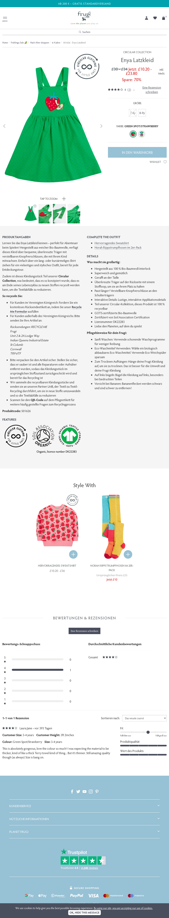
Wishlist (158, 162)
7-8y (132, 113)
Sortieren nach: (110, 718)
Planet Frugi (18, 831)
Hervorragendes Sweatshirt (112, 243)
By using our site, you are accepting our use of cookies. (123, 908)
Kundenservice (20, 806)
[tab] (84, 806)
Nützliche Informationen (29, 819)
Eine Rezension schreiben (151, 89)
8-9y (142, 113)
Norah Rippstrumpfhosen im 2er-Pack (118, 247)
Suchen (84, 32)
